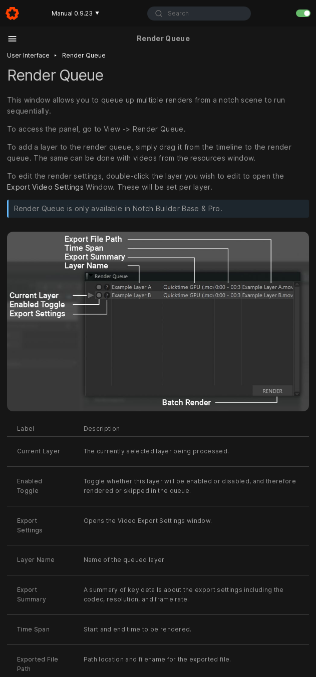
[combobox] (199, 14)
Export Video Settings (45, 187)
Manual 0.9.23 (75, 13)
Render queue (84, 55)
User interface (28, 55)
